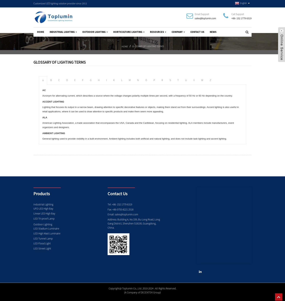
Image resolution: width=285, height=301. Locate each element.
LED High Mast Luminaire (46, 233)
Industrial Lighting (63, 32)
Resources (158, 32)
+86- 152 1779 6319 (241, 18)
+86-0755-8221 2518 (122, 209)
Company (178, 32)
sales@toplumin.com (205, 18)
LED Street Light (42, 248)
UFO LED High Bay (43, 208)
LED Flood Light (42, 243)
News (213, 32)
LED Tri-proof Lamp (44, 218)
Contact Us (197, 32)
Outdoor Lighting (95, 32)
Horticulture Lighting (128, 32)
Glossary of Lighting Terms (148, 46)
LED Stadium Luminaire (46, 228)
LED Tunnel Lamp (43, 238)
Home (40, 32)
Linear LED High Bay (44, 213)
